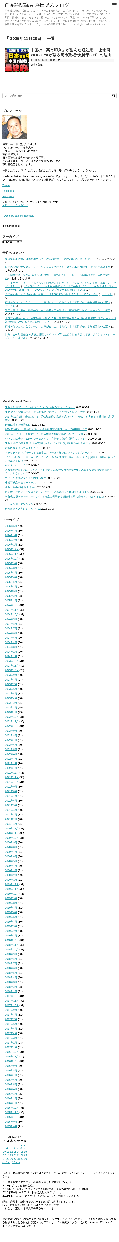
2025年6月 (11, 577)
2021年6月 (11, 800)
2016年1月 (11, 1103)
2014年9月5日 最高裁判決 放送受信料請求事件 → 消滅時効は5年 (46, 429)
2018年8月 (11, 958)
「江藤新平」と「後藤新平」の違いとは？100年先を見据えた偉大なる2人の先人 (51, 294)
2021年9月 (11, 786)
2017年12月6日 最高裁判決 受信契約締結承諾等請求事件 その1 (44, 434)
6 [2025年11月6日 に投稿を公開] (14, 1148)
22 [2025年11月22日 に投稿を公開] (21, 1155)
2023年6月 (11, 689)
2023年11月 (12, 665)
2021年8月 (11, 791)
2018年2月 (11, 986)
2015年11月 (12, 1112)
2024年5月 (11, 637)
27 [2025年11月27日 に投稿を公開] (14, 1158)
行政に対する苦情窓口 (18, 424)
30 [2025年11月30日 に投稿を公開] (25, 1158)
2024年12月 (12, 605)
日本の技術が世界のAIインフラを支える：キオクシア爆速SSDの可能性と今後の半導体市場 (57, 267)
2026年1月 (11, 544)
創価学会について (15, 465)
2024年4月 (11, 642)
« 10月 (6, 1162)
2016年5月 (11, 1084)
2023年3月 (11, 703)
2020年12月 (12, 828)
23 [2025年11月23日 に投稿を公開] (25, 1155)
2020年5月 (11, 861)
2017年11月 (12, 1000)
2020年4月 (11, 865)
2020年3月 (11, 870)
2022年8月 (11, 735)
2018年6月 (11, 968)
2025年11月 (12, 554)
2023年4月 (11, 698)
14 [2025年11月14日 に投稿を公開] (18, 1151)
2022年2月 (11, 763)
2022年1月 (11, 768)
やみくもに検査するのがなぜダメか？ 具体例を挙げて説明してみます (46, 438)
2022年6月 (11, 744)
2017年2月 (11, 1042)
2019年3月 (11, 926)
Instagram (8, 196)
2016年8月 (11, 1070)
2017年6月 (11, 1024)
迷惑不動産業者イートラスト (21, 482)
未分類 (56, 60)
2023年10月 (12, 670)
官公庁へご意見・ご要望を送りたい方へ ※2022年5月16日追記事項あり (47, 492)
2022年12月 (12, 717)
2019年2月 (11, 931)
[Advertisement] (59, 369)
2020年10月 (12, 838)
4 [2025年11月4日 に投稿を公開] (7, 1148)
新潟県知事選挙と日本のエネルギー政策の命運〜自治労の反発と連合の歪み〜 (50, 259)
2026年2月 (11, 540)
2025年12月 (12, 549)
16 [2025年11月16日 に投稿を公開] (25, 1151)
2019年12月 (12, 884)
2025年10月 (12, 558)
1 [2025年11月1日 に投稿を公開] (21, 1144)
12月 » (16, 1162)
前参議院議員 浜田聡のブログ (37, 5)
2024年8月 (11, 623)
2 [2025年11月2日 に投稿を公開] (24, 1144)
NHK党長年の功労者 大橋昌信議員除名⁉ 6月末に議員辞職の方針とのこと (48, 443)
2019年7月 (11, 907)
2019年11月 (12, 889)
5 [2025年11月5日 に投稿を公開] (10, 1148)
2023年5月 (11, 693)
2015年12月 (12, 1107)
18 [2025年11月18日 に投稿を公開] (7, 1155)
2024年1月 (11, 656)
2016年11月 (12, 1056)
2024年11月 (12, 609)
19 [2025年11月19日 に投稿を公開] (11, 1155)
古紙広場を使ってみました (20, 448)
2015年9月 (11, 1121)
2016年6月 (11, 1079)
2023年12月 (12, 661)
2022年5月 (11, 749)
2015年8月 (11, 1126)
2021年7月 (11, 796)
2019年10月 (12, 893)
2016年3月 (11, 1093)
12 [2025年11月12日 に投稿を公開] (11, 1151)
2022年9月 (11, 730)
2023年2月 (11, 707)
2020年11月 (12, 833)
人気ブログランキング (15, 205)
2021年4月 (11, 810)
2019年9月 (11, 898)
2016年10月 (12, 1061)
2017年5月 (11, 1028)
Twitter (6, 185)
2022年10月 (12, 726)
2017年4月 (11, 1033)
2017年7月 (11, 1019)
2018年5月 (11, 972)
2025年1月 (11, 600)
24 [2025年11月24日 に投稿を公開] (4, 1158)
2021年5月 (11, 805)
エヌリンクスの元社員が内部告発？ (25, 478)
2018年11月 (12, 945)
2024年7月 (11, 628)
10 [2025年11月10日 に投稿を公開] (4, 1151)
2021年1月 (11, 824)
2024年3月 (11, 647)
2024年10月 (12, 614)
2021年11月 (12, 777)
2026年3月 (11, 535)
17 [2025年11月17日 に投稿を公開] (4, 1155)
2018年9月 (11, 954)
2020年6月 (11, 856)
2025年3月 (11, 591)
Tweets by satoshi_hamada (18, 215)
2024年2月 (11, 651)
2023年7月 (11, 684)
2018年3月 (11, 982)
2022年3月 (11, 758)
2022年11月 (12, 721)
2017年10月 (12, 1005)
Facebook (8, 191)
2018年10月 (12, 949)
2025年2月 (11, 596)
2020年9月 (11, 842)
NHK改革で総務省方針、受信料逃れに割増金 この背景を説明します (45, 412)
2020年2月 (11, 875)
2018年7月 (11, 963)
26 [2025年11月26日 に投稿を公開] (11, 1158)
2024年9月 (11, 619)
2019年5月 (11, 917)
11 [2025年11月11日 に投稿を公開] (7, 1151)
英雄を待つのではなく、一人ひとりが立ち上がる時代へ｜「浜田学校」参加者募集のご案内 (57, 302)
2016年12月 (12, 1052)
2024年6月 (11, 633)
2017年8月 (11, 1014)
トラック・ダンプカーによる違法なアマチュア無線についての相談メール (47, 452)
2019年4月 (11, 921)
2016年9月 (11, 1066)
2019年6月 (11, 912)
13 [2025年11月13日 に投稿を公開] (14, 1151)
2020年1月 (11, 879)
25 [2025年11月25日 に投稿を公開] (7, 1158)
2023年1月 (11, 712)
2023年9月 (11, 675)
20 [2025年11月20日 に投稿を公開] (14, 1155)
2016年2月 (11, 1098)
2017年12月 (12, 996)
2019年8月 (11, 903)
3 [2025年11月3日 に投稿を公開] (3, 1148)
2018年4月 (11, 977)
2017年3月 (11, 1038)
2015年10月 (12, 1117)
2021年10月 (12, 782)
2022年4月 (11, 754)
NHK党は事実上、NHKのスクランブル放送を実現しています (40, 407)
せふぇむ (107, 294)
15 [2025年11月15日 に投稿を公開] (21, 1151)
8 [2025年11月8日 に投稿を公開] (21, 1148)
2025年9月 (11, 563)
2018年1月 (11, 991)
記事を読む (37, 64)
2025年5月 (11, 582)
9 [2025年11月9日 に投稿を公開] (24, 1148)
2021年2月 (11, 819)
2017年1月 (11, 1047)
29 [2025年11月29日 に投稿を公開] (21, 1158)
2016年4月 (11, 1089)
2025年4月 (11, 586)
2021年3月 (11, 814)
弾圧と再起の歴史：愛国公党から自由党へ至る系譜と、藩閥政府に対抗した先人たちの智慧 (57, 310)
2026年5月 (11, 526)
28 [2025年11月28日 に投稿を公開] (18, 1158)
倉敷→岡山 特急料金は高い (21, 487)
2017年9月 (11, 1010)
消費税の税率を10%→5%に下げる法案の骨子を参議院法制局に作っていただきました (54, 496)
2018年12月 (12, 940)
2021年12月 (12, 772)
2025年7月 (11, 572)
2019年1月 (11, 935)
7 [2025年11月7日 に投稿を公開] (17, 1148)
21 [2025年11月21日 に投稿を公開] (18, 1155)
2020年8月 (11, 847)
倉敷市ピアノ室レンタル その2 (23, 508)
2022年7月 (11, 740)
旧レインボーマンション (19, 504)
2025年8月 (11, 568)
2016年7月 (11, 1075)
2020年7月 (11, 851)
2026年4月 (11, 530)
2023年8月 (11, 679)
